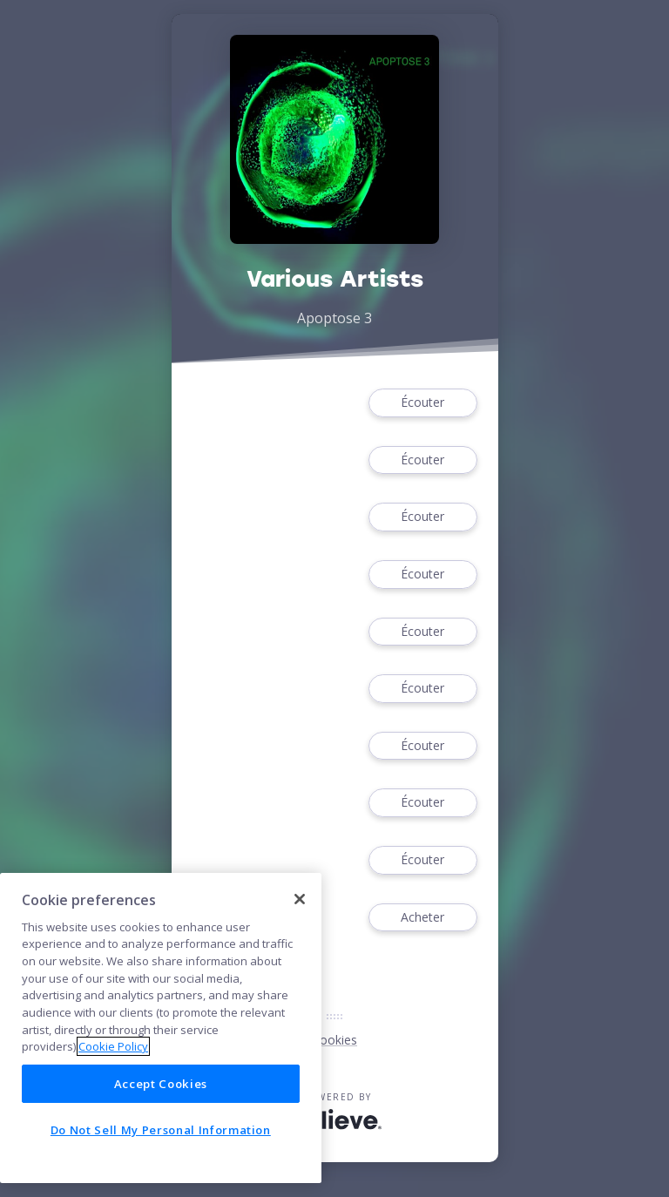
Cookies (334, 1039)
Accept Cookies (160, 1084)
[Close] (299, 899)
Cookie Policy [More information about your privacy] (113, 1046)
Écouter (422, 402)
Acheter (422, 917)
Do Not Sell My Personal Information (161, 1130)
